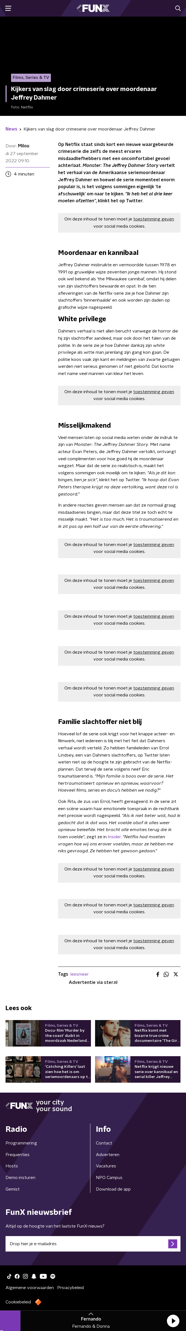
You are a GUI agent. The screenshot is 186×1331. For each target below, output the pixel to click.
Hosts (12, 1166)
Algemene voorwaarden (30, 1287)
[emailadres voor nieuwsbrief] (93, 1244)
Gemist (13, 1189)
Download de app (113, 1189)
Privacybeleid (70, 1287)
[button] (173, 1321)
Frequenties (18, 1154)
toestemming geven (153, 219)
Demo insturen (20, 1177)
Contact (104, 1143)
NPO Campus (109, 1177)
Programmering (21, 1143)
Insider (114, 837)
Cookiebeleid (18, 1302)
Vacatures (106, 1166)
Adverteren (107, 1154)
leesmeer (79, 974)
